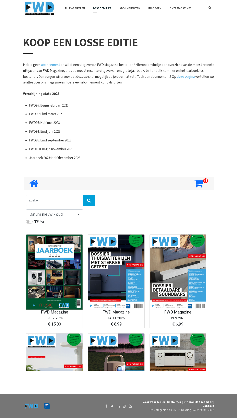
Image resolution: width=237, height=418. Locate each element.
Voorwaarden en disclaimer (162, 402)
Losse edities (102, 8)
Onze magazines (180, 8)
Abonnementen (129, 8)
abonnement (50, 64)
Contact (208, 406)
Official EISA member (198, 402)
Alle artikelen (75, 8)
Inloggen (154, 8)
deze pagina (186, 76)
